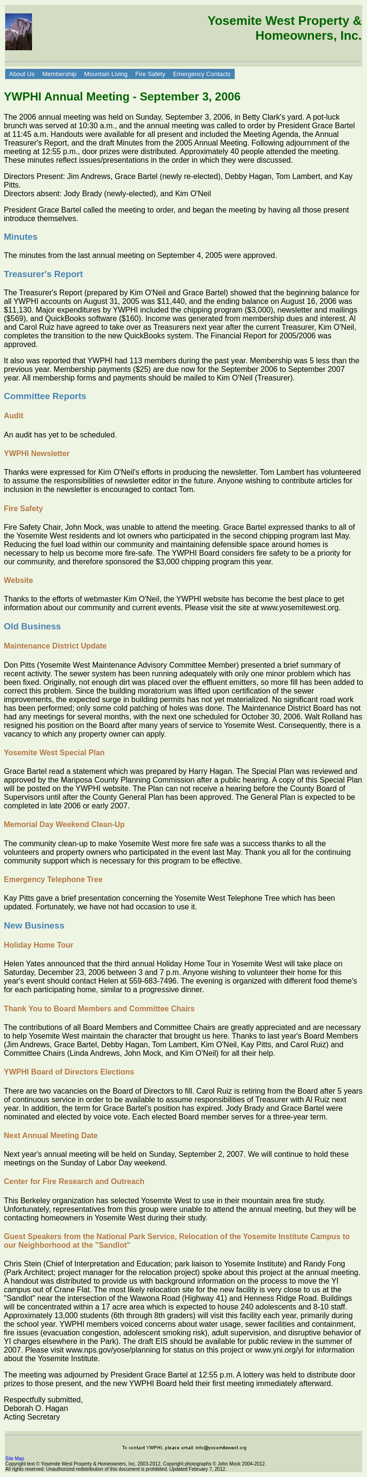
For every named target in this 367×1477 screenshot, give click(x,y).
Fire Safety (150, 74)
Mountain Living (106, 74)
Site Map (14, 1458)
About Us (21, 74)
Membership (59, 74)
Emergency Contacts (202, 74)
